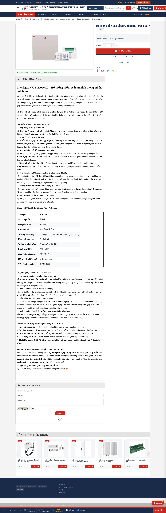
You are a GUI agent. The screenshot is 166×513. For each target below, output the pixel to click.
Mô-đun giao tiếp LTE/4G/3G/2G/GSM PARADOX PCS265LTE (81, 462)
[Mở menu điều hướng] (18, 8)
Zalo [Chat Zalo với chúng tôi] (132, 2)
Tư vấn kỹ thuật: (123, 62)
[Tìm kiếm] (128, 8)
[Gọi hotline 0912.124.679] (135, 8)
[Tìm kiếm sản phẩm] (115, 8)
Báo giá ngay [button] (143, 2)
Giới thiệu (62, 492)
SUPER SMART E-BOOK (66, 487)
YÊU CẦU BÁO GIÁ (123, 51)
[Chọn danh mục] (95, 8)
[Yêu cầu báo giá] (158, 503)
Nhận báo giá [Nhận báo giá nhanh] (145, 8)
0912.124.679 (144, 14)
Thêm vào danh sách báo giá (123, 57)
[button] (148, 454)
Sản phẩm (62, 484)
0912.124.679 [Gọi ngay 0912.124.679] (123, 2)
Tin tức (61, 490)
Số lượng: (98, 45)
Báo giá (35, 466)
